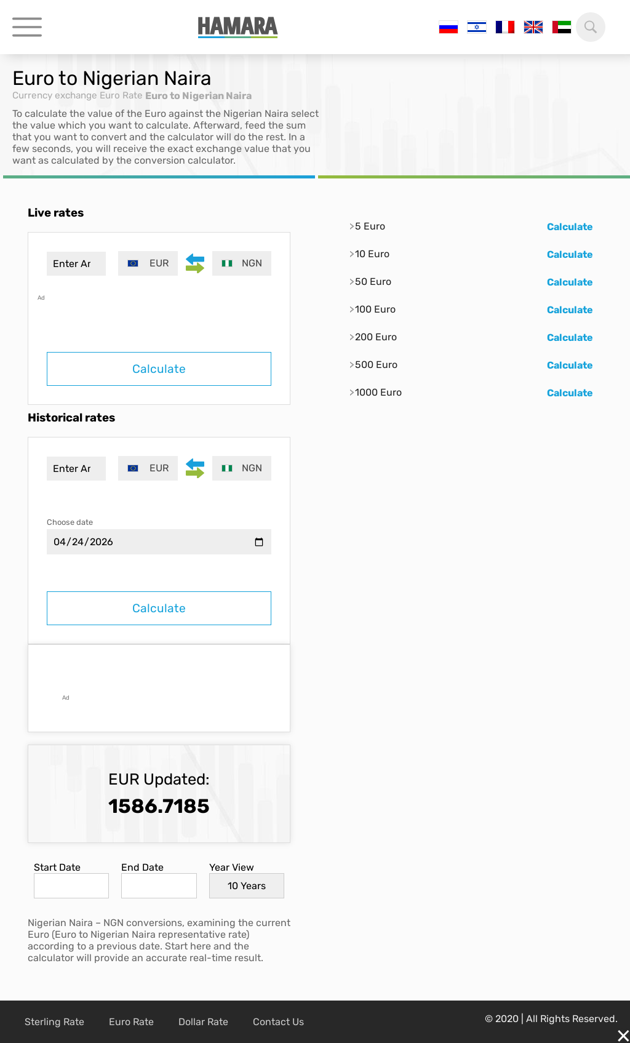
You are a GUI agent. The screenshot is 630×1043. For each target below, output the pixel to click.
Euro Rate (128, 96)
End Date (142, 867)
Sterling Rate (54, 1022)
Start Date (57, 867)
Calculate (159, 369)
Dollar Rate (203, 1022)
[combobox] (149, 263)
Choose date (70, 522)
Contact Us (278, 1022)
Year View (231, 867)
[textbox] (149, 263)
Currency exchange (58, 96)
